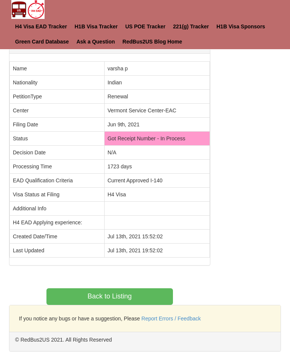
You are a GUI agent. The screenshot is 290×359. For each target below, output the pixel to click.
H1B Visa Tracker (96, 26)
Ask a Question (95, 42)
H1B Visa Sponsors (240, 26)
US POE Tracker (145, 26)
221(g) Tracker (191, 26)
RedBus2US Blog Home (152, 42)
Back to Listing (110, 296)
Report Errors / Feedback (171, 318)
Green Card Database (42, 42)
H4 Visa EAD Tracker (41, 26)
